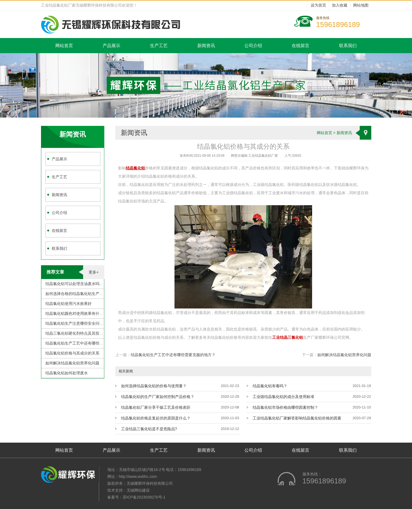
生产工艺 (159, 45)
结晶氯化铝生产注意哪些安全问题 (74, 323)
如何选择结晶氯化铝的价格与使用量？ (154, 386)
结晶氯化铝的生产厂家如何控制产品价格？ (157, 396)
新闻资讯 (206, 45)
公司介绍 (253, 45)
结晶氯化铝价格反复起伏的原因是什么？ (155, 418)
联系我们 (348, 45)
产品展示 (111, 45)
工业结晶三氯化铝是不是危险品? (149, 429)
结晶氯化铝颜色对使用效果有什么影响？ (80, 313)
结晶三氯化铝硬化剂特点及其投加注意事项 (82, 333)
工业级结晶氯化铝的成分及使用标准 (283, 396)
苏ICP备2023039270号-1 (144, 497)
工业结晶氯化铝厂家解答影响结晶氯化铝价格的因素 (297, 418)
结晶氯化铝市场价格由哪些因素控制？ (285, 407)
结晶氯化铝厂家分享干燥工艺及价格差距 (155, 407)
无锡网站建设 (138, 490)
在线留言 (300, 45)
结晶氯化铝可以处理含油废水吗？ (74, 283)
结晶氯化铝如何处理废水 (66, 373)
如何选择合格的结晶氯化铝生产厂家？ (78, 293)
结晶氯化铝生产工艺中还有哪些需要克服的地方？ (87, 343)
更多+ (94, 272)
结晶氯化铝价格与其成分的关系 (72, 353)
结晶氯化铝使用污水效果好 (68, 303)
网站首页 (64, 45)
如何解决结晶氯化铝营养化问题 (72, 363)
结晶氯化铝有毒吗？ (270, 386)
